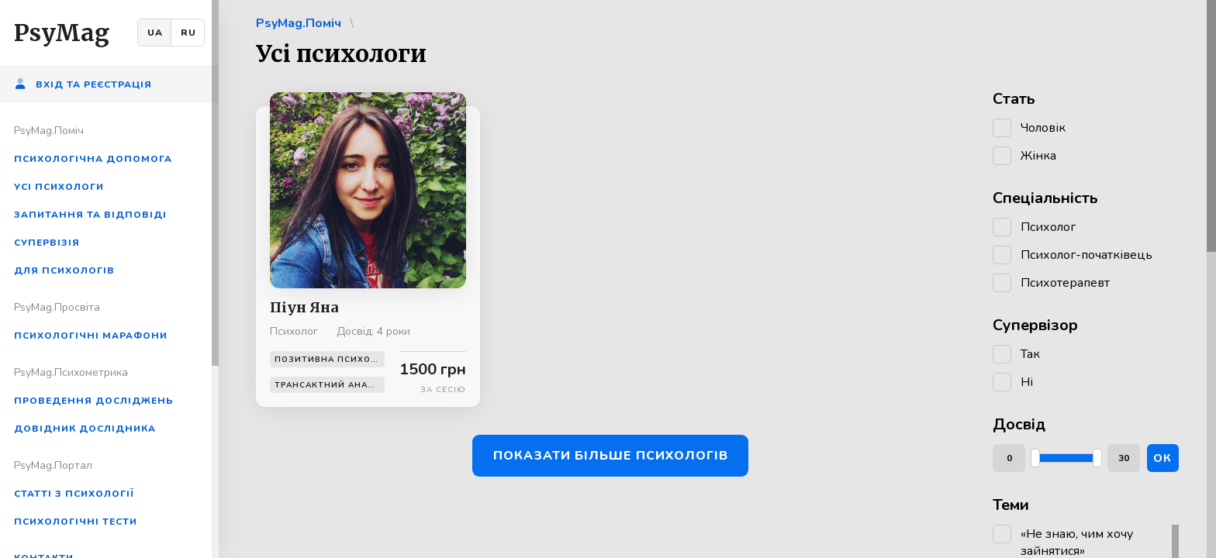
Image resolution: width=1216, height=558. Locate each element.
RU (188, 32)
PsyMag (61, 32)
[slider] (1035, 458)
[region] (109, 279)
